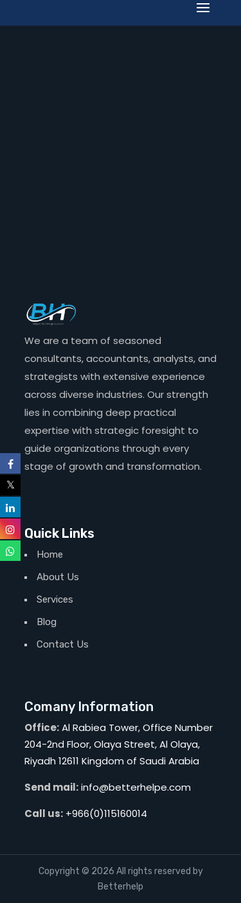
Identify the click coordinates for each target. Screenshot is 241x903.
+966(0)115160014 (106, 813)
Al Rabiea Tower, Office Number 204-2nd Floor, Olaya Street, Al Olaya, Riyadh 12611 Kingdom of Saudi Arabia (118, 744)
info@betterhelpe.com (136, 787)
